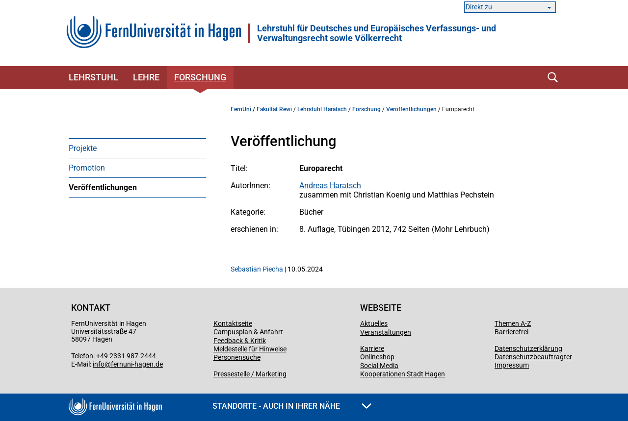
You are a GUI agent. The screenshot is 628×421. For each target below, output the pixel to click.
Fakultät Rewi (274, 109)
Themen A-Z (513, 323)
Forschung (200, 77)
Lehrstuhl (93, 77)
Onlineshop (377, 357)
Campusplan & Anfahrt (248, 332)
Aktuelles (374, 323)
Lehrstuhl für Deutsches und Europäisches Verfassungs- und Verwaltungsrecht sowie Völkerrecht (376, 33)
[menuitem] (137, 148)
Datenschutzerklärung (528, 348)
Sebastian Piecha (257, 269)
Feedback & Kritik (239, 341)
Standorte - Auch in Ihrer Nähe (291, 406)
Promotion (87, 168)
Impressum (512, 365)
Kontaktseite (232, 323)
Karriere (372, 348)
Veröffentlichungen (103, 187)
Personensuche (237, 357)
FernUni (241, 109)
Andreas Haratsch (330, 185)
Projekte (83, 148)
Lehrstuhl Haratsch (322, 109)
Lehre (146, 77)
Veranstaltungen (385, 332)
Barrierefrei (511, 332)
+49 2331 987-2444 (126, 356)
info (99, 364)
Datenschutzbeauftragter (533, 357)
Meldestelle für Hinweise (250, 349)
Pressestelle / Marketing (250, 374)
